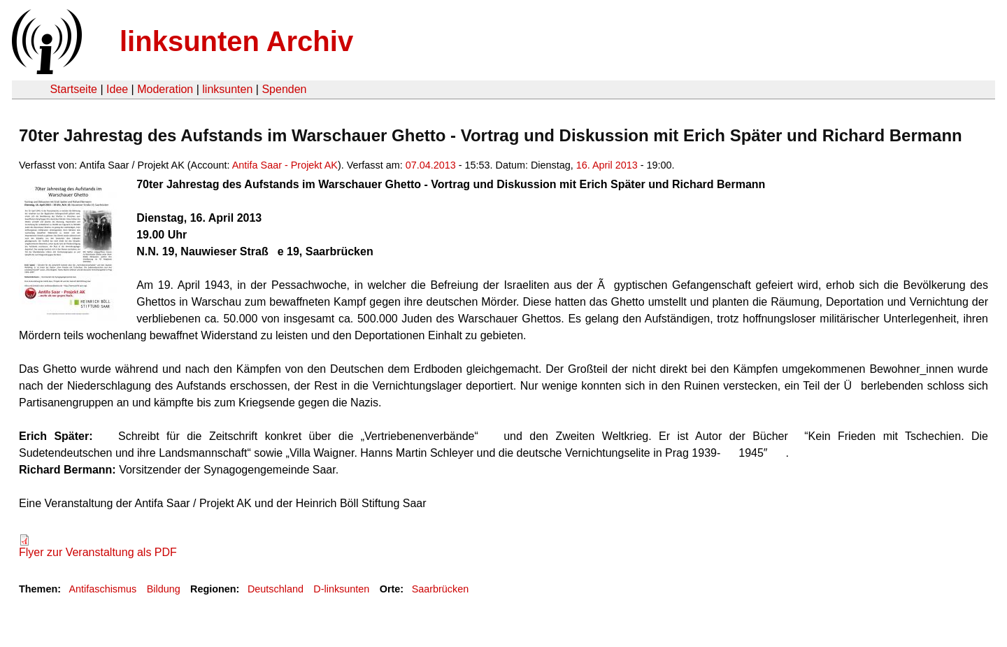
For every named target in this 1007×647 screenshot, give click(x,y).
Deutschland (275, 589)
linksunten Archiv (236, 41)
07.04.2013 (431, 165)
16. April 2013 (607, 165)
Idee (117, 89)
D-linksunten (341, 589)
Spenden (284, 89)
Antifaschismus (102, 589)
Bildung (163, 589)
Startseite (73, 89)
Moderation (165, 89)
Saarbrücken (440, 589)
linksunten (227, 89)
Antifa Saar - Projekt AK (285, 165)
